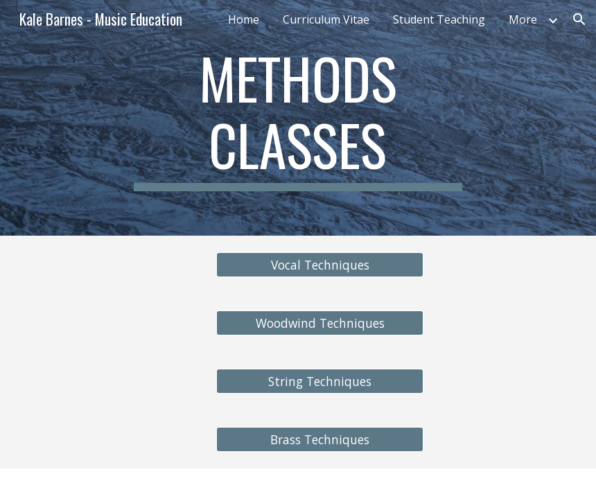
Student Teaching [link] (439, 19)
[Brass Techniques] (320, 439)
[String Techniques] (320, 381)
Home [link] (243, 19)
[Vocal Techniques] (320, 265)
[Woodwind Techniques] (320, 323)
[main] (298, 118)
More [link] (523, 19)
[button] (579, 19)
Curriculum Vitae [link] (326, 19)
